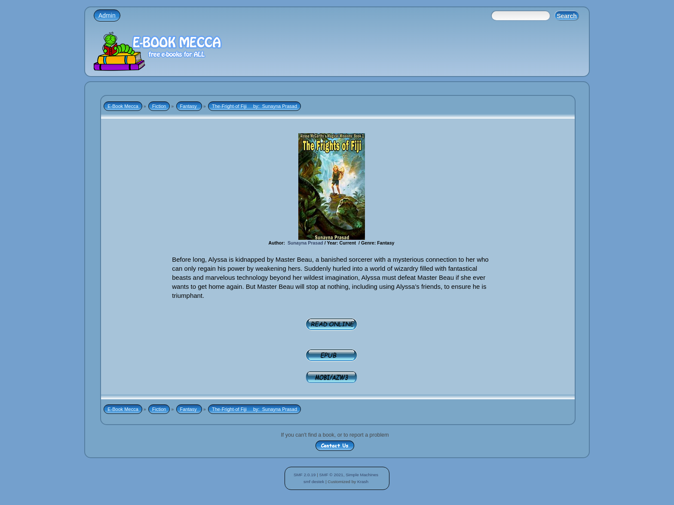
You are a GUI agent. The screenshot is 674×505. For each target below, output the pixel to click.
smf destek (313, 481)
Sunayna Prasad (306, 242)
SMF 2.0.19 (305, 474)
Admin (107, 15)
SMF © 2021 (331, 474)
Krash (362, 481)
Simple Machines (362, 474)
